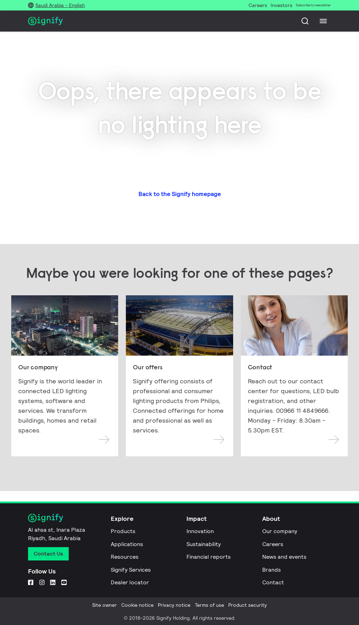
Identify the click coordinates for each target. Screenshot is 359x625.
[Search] (305, 21)
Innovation (200, 531)
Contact (273, 582)
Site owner (104, 605)
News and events (284, 556)
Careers (272, 544)
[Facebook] (30, 582)
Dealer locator (130, 582)
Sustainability (204, 544)
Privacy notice (174, 605)
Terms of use (209, 605)
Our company (279, 531)
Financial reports (209, 556)
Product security (247, 605)
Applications (127, 544)
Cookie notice (137, 605)
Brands (271, 569)
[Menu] (323, 21)
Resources (124, 556)
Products (123, 531)
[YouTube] (64, 582)
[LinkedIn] (52, 582)
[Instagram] (42, 582)
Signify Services (131, 569)
